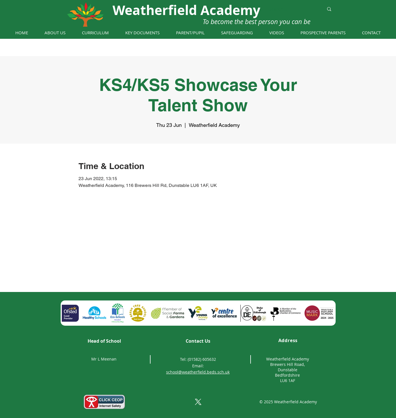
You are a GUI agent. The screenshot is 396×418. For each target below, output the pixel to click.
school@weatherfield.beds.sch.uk (198, 372)
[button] (55, 33)
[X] (198, 402)
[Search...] (292, 9)
